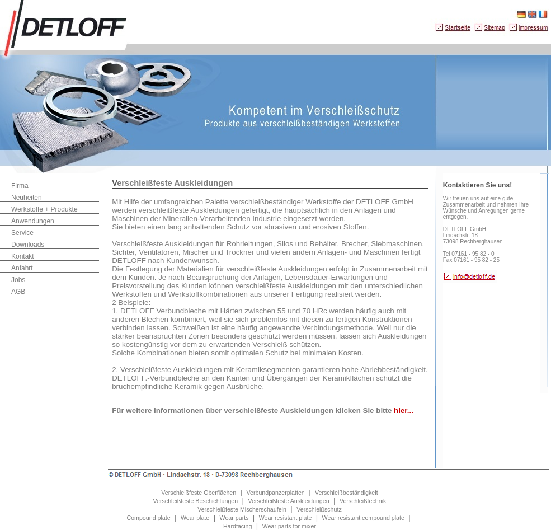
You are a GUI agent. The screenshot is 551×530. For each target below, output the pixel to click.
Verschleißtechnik (363, 501)
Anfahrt (22, 268)
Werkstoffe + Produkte (44, 209)
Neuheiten (26, 197)
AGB (18, 292)
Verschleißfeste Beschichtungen (195, 501)
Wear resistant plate (285, 517)
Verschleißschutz (319, 509)
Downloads (27, 244)
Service (22, 233)
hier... (403, 410)
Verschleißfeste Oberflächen (198, 492)
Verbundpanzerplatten (275, 492)
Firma (20, 186)
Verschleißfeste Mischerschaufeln (241, 509)
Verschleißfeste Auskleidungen (288, 501)
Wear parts (234, 517)
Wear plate (195, 517)
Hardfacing (237, 526)
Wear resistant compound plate (363, 517)
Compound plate (148, 517)
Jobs (18, 280)
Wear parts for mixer (289, 526)
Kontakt (22, 256)
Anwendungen (32, 221)
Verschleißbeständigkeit (346, 492)
